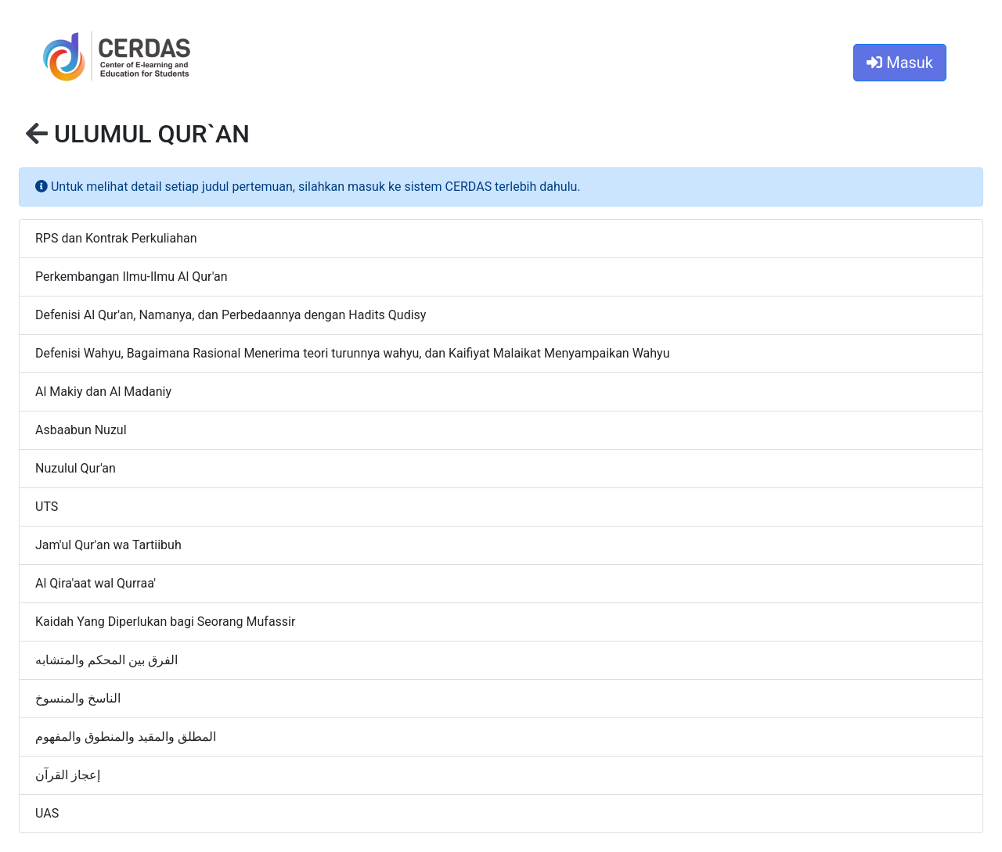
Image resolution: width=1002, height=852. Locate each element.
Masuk (900, 62)
